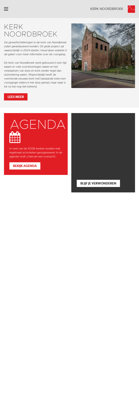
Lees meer (16, 97)
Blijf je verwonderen (98, 183)
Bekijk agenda (25, 166)
